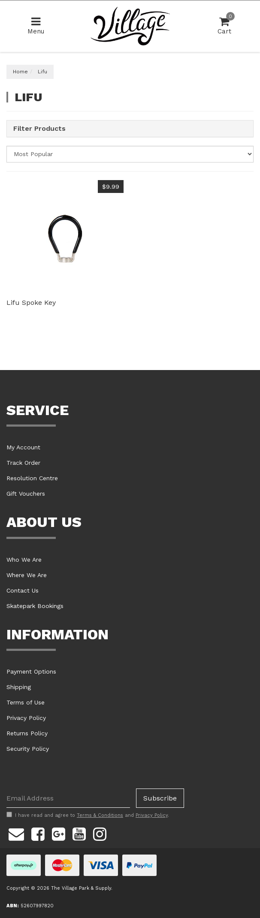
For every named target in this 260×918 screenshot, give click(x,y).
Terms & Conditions (100, 815)
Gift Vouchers (25, 493)
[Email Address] (68, 798)
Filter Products (39, 128)
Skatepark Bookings (34, 605)
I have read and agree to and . (87, 815)
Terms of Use (25, 702)
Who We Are (24, 559)
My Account (23, 447)
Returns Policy (27, 733)
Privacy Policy (26, 717)
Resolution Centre (32, 478)
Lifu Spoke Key (31, 302)
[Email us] (16, 832)
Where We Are (26, 575)
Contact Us (22, 590)
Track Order (23, 462)
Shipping (18, 686)
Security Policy (27, 748)
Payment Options (31, 671)
